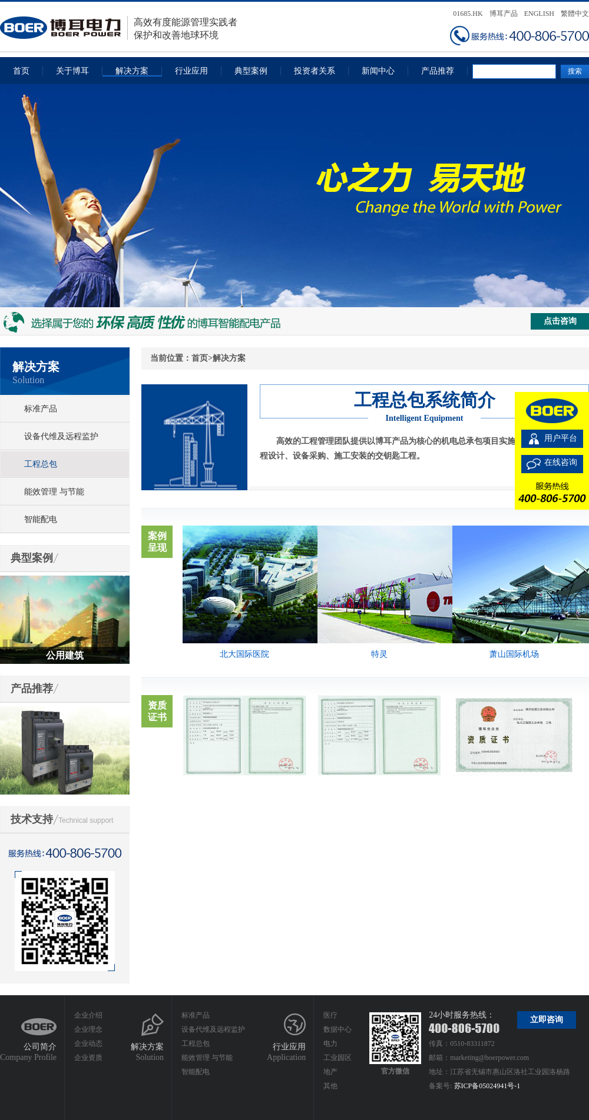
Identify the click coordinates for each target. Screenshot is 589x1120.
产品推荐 (437, 71)
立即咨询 (546, 1019)
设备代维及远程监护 (61, 436)
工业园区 (337, 1057)
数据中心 (337, 1029)
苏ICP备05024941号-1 (487, 1086)
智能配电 (40, 519)
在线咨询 (560, 462)
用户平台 (560, 438)
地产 (330, 1072)
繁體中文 (575, 13)
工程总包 (40, 464)
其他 (330, 1086)
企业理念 (88, 1029)
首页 (21, 71)
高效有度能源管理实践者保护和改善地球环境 (118, 28)
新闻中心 (378, 71)
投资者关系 (314, 71)
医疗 (330, 1015)
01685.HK (467, 13)
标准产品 (40, 408)
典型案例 (250, 71)
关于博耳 (72, 71)
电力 (330, 1043)
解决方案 (131, 71)
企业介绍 (88, 1015)
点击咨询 (560, 321)
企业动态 (88, 1043)
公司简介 (40, 1046)
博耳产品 (503, 13)
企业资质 (88, 1057)
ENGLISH (539, 13)
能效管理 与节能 (54, 491)
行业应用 (191, 71)
